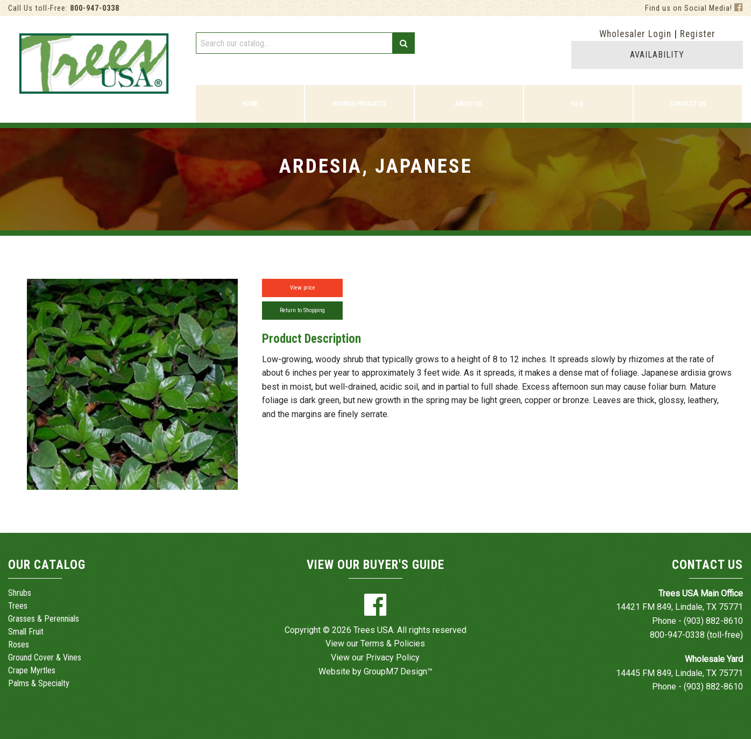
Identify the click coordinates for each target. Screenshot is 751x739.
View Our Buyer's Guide (375, 565)
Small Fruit (26, 632)
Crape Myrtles (31, 670)
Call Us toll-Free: (63, 8)
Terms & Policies (392, 643)
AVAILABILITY (657, 55)
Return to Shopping (302, 310)
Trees (17, 606)
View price (302, 287)
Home (250, 104)
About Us (468, 104)
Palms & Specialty (38, 683)
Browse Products (359, 104)
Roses (18, 644)
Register (697, 34)
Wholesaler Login (635, 34)
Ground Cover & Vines (44, 657)
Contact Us (687, 104)
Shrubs (19, 593)
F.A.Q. (578, 104)
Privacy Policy (393, 657)
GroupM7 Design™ (398, 671)
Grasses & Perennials (43, 619)
